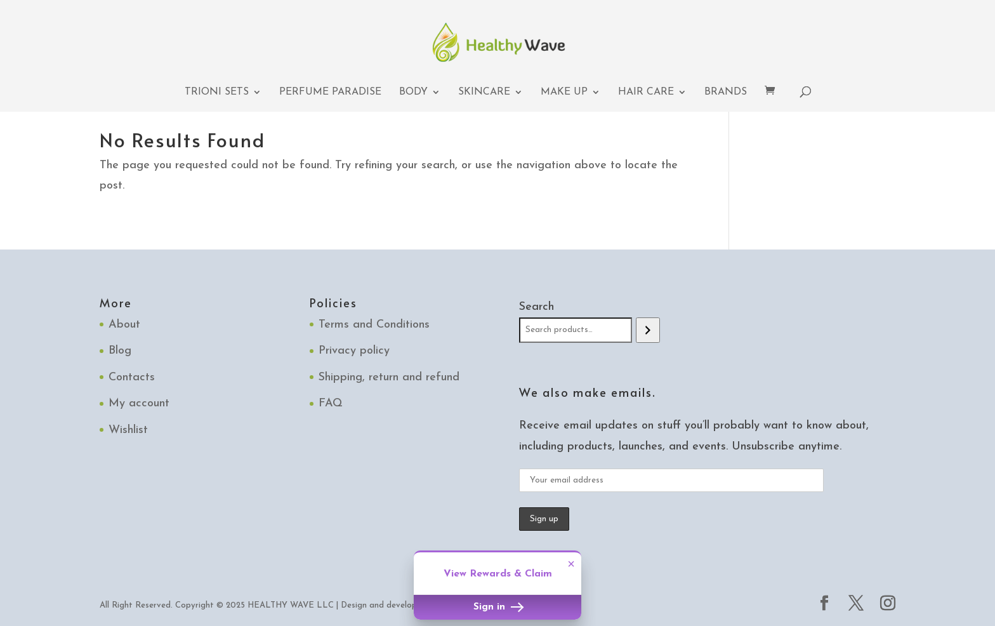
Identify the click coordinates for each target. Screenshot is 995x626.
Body (413, 92)
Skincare (484, 92)
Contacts (132, 377)
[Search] (647, 330)
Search (536, 307)
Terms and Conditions (374, 325)
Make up (564, 92)
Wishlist (128, 430)
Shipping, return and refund (389, 377)
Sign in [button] (497, 607)
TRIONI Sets (217, 92)
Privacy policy (354, 351)
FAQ (331, 403)
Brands (725, 92)
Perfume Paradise (330, 92)
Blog (120, 351)
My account (139, 403)
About (124, 325)
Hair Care (646, 92)
